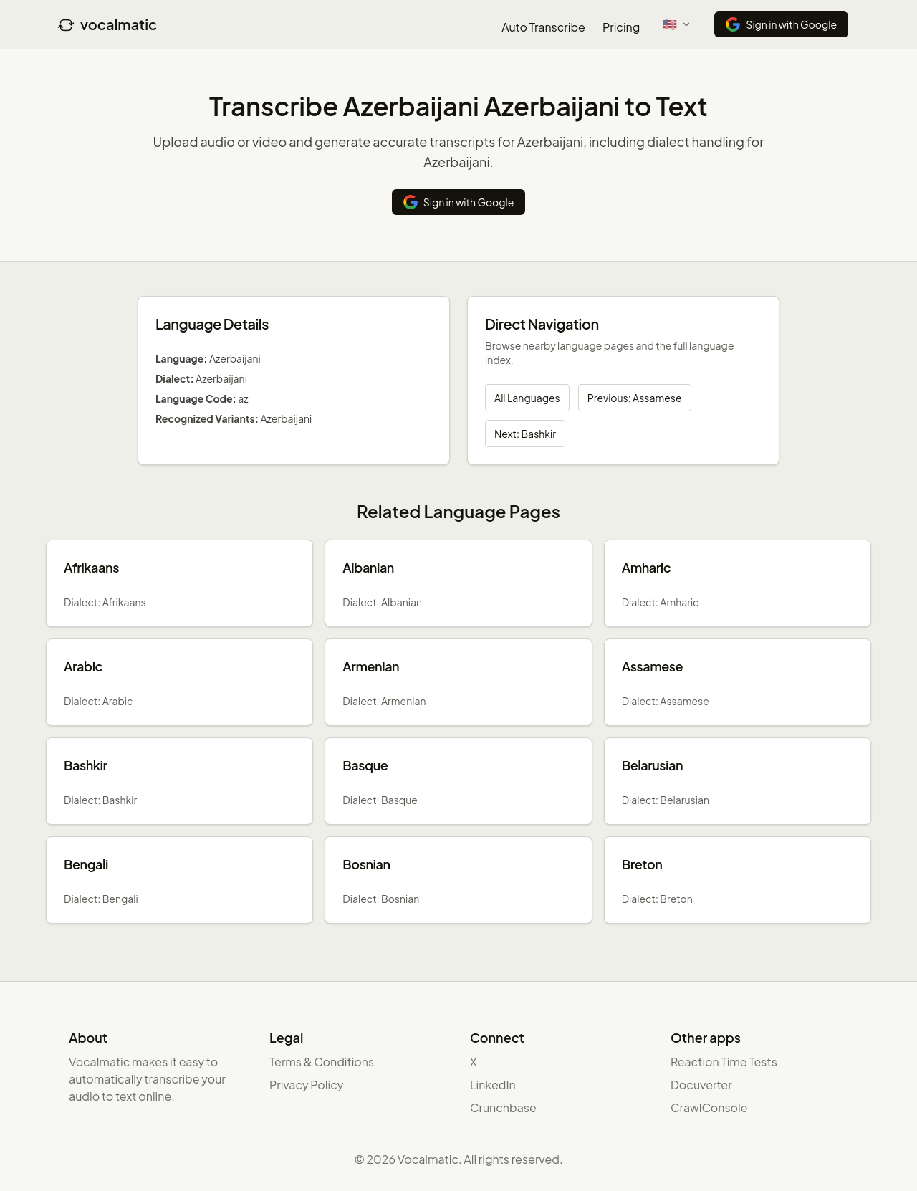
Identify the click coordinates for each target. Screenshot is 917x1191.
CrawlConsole (709, 1107)
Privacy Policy (306, 1084)
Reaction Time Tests (724, 1061)
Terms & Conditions (321, 1061)
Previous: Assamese (634, 397)
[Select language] (677, 24)
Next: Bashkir (525, 433)
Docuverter (701, 1084)
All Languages (527, 397)
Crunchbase (503, 1107)
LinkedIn (493, 1084)
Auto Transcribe (543, 26)
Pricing (621, 26)
